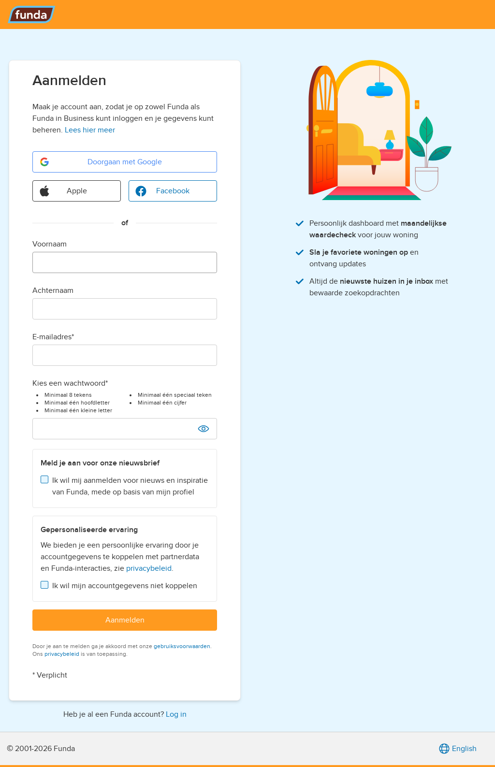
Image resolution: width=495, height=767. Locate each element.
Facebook (162, 191)
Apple (63, 191)
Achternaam (52, 290)
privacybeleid (149, 568)
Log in (176, 714)
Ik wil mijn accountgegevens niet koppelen (124, 586)
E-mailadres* (53, 337)
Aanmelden (125, 620)
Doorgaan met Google (100, 162)
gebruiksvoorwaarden (182, 646)
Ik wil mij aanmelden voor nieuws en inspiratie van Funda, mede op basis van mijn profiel (130, 486)
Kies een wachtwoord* (70, 383)
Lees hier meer (90, 130)
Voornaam (49, 244)
